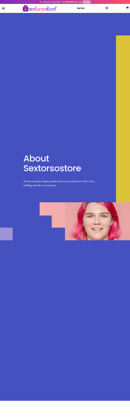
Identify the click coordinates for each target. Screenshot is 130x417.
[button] (3, 8)
